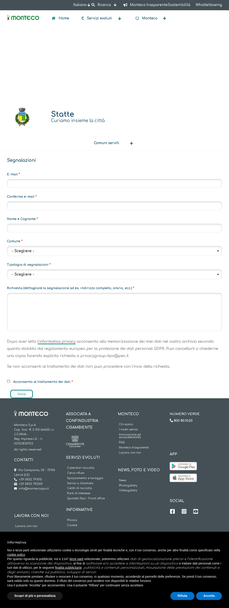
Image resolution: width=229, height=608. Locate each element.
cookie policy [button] (16, 554)
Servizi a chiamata (80, 483)
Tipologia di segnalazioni (28, 264)
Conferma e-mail (20, 196)
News (122, 480)
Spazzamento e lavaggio (85, 478)
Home (63, 18)
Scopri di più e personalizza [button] (34, 596)
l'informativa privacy (57, 342)
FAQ (122, 442)
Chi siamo (126, 424)
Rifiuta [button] (182, 596)
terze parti (76, 559)
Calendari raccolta (80, 468)
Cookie (72, 525)
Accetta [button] (209, 596)
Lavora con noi (26, 526)
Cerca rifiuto (76, 473)
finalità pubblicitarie (68, 567)
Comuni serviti (106, 143)
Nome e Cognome (21, 219)
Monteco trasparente (133, 447)
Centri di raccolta (79, 488)
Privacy (72, 520)
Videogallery (128, 490)
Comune (13, 241)
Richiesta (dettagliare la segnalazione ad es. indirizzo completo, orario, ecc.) (69, 288)
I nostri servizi (128, 429)
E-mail (12, 174)
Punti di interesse (78, 493)
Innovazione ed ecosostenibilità (130, 436)
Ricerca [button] (102, 5)
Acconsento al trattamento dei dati (42, 382)
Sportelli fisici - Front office (86, 498)
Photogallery (128, 485)
